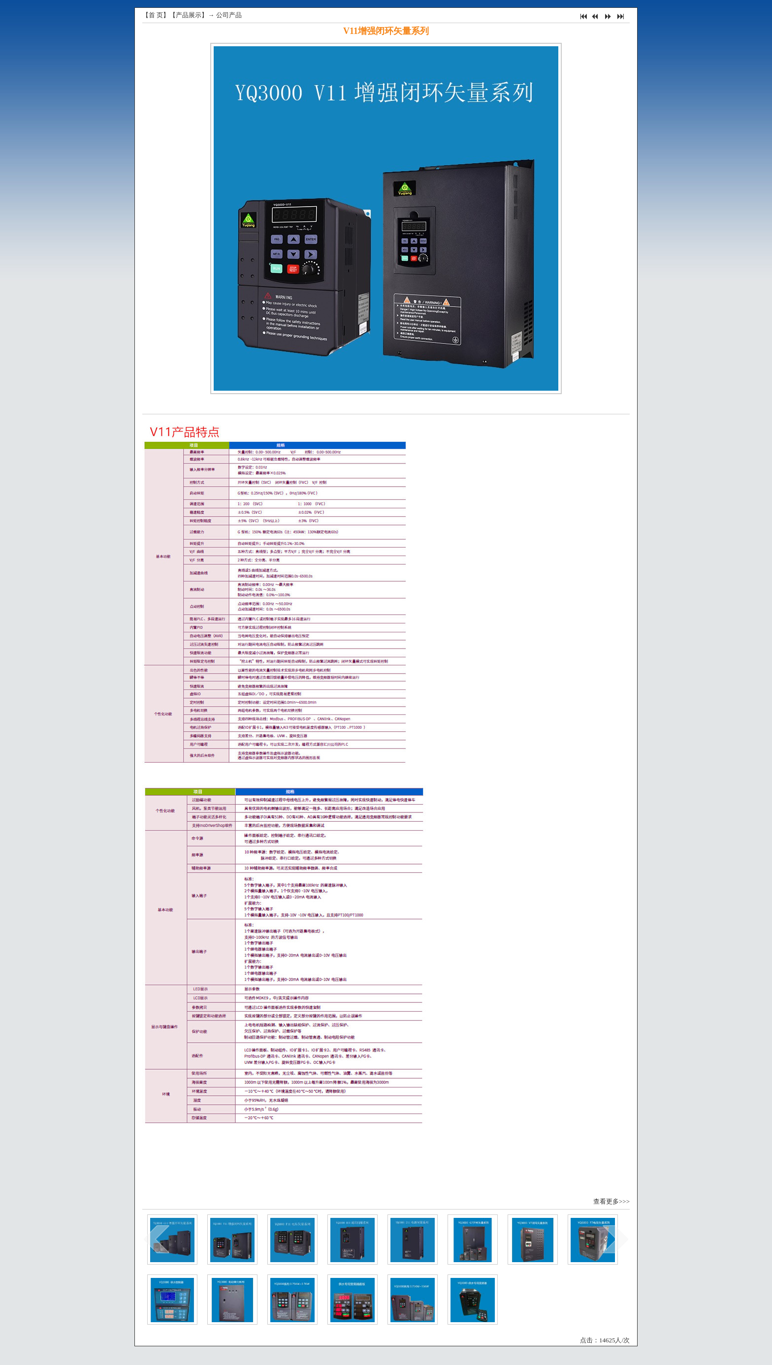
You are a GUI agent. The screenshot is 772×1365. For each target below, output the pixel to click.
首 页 (156, 15)
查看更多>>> (611, 1201)
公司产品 (229, 15)
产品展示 (188, 15)
